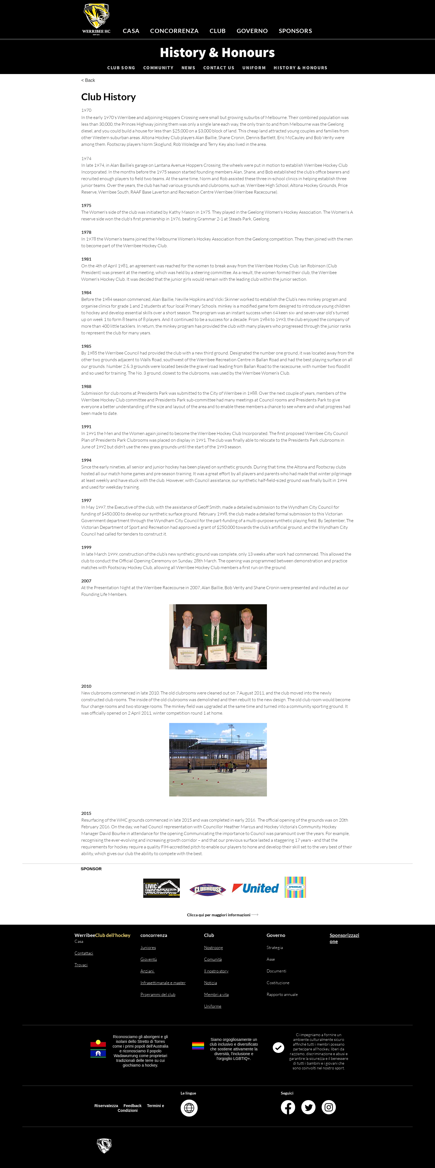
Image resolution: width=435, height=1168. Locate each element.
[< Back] (99, 81)
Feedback (133, 1105)
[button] (174, 30)
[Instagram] (329, 1107)
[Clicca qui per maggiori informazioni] (223, 914)
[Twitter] (308, 1107)
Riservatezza (106, 1105)
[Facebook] (288, 1107)
